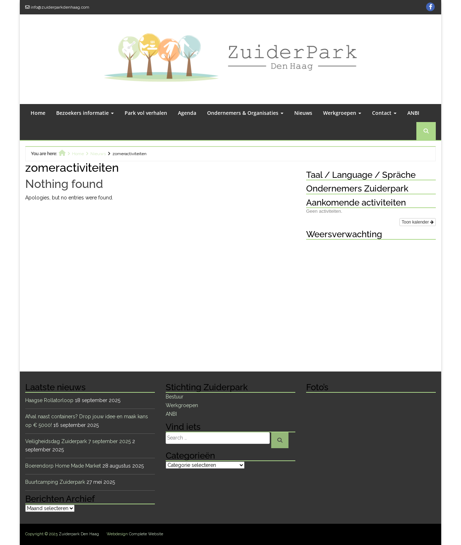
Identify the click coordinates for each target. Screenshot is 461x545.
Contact (384, 112)
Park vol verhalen (146, 112)
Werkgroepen (342, 112)
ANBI (413, 112)
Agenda (187, 112)
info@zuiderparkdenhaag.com (60, 7)
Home (38, 112)
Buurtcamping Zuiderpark (55, 482)
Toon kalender (418, 222)
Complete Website (146, 534)
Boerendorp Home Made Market (63, 466)
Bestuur (174, 397)
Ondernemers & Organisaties (245, 112)
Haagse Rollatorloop (49, 400)
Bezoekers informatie (85, 112)
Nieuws (303, 112)
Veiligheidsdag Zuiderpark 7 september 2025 (78, 441)
